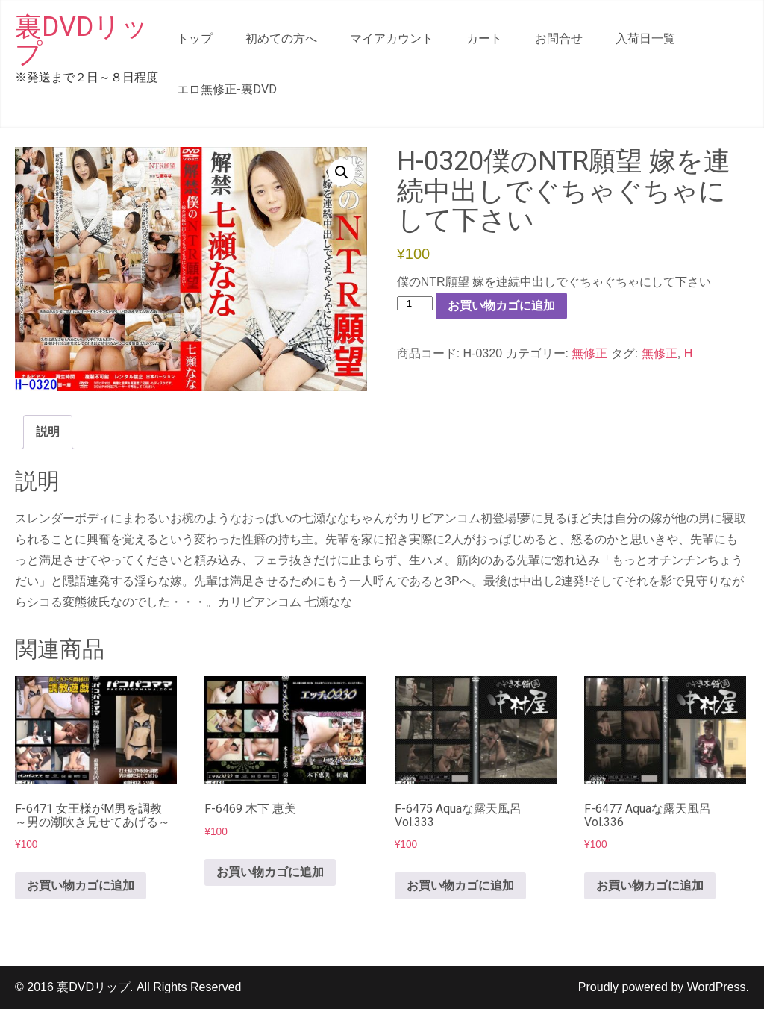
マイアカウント (391, 38)
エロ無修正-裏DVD (227, 89)
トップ (195, 38)
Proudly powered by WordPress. (663, 987)
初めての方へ (281, 38)
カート (484, 38)
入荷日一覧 (645, 38)
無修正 (589, 353)
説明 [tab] (48, 431)
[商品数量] (415, 303)
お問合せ (559, 38)
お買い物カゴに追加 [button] (80, 885)
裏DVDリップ (81, 40)
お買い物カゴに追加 (501, 305)
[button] (341, 172)
